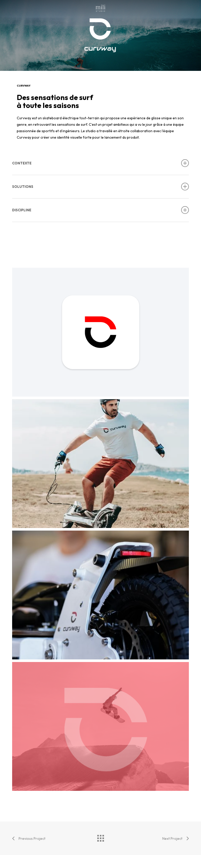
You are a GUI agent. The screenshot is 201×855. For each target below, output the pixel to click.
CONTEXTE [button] (100, 163)
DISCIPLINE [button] (100, 210)
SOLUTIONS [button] (100, 186)
